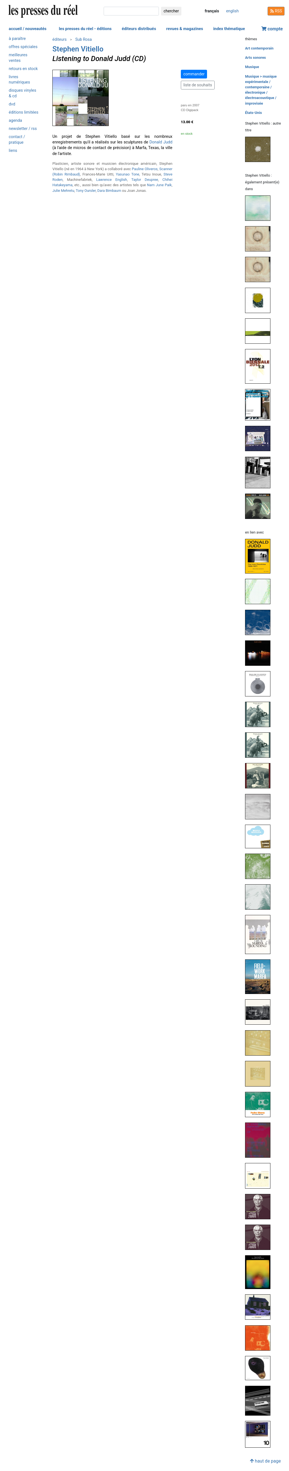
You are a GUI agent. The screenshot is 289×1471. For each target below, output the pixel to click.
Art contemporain (259, 48)
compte (272, 29)
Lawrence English (111, 179)
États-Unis (253, 113)
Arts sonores (255, 57)
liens (13, 150)
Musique (252, 67)
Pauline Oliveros (145, 169)
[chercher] (131, 11)
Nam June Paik (159, 185)
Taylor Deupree (144, 179)
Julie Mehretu (63, 190)
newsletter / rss (23, 128)
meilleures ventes (18, 58)
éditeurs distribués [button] (139, 28)
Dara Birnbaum (109, 190)
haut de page (265, 1461)
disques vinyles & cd (22, 93)
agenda (15, 120)
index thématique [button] (229, 28)
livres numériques (19, 80)
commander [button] (193, 74)
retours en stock (23, 68)
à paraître (17, 38)
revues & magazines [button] (184, 28)
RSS (276, 11)
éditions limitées (23, 112)
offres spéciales (23, 46)
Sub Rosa (83, 39)
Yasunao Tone (127, 174)
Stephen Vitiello (77, 49)
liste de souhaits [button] (197, 85)
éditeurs (59, 39)
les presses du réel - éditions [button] (85, 28)
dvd (12, 104)
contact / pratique (17, 139)
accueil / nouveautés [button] (27, 28)
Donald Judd (160, 142)
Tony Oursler (86, 190)
